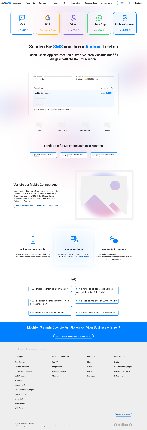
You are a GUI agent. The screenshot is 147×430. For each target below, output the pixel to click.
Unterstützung (106, 3)
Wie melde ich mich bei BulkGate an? (50, 289)
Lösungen (17, 3)
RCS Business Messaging (24, 371)
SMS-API (55, 362)
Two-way (39, 103)
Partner (55, 3)
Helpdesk (90, 367)
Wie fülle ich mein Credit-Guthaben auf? (98, 301)
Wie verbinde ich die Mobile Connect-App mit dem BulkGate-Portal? (95, 290)
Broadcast (19, 380)
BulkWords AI (20, 376)
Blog (65, 3)
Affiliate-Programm (59, 371)
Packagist (91, 376)
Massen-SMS (20, 385)
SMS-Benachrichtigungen (24, 390)
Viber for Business (22, 367)
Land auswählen (38, 76)
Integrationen (76, 3)
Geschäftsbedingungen (123, 367)
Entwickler (43, 3)
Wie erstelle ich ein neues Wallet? (48, 312)
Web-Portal (30, 3)
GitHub (89, 371)
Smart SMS (19, 399)
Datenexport (118, 376)
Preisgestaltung (91, 3)
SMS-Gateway (20, 362)
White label (56, 376)
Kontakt (117, 362)
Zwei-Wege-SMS (21, 394)
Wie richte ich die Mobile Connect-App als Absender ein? (49, 302)
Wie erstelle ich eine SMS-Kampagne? (97, 312)
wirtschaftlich (40, 97)
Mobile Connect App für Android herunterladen (37, 206)
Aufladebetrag (79, 76)
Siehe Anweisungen (81, 257)
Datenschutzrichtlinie (122, 371)
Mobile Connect (21, 403)
